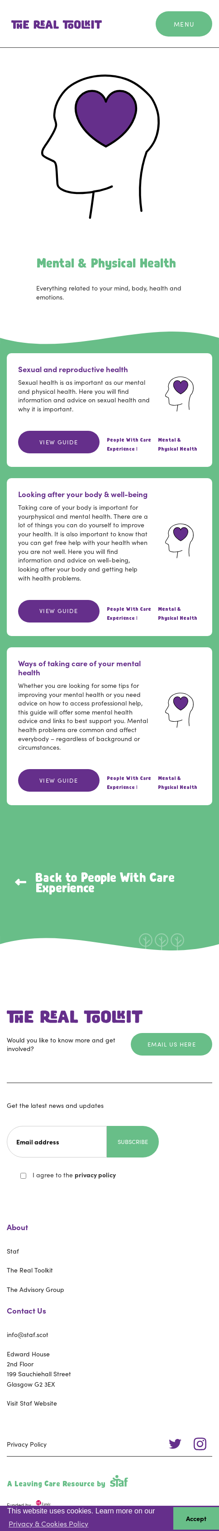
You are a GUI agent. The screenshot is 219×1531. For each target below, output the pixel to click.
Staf (13, 1250)
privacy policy (95, 1174)
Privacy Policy (27, 1443)
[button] (184, 24)
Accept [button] (196, 1518)
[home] (54, 23)
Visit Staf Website (32, 1402)
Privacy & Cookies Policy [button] (48, 1523)
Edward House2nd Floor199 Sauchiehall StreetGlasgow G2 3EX (39, 1368)
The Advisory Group (35, 1289)
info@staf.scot (27, 1334)
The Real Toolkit (30, 1269)
